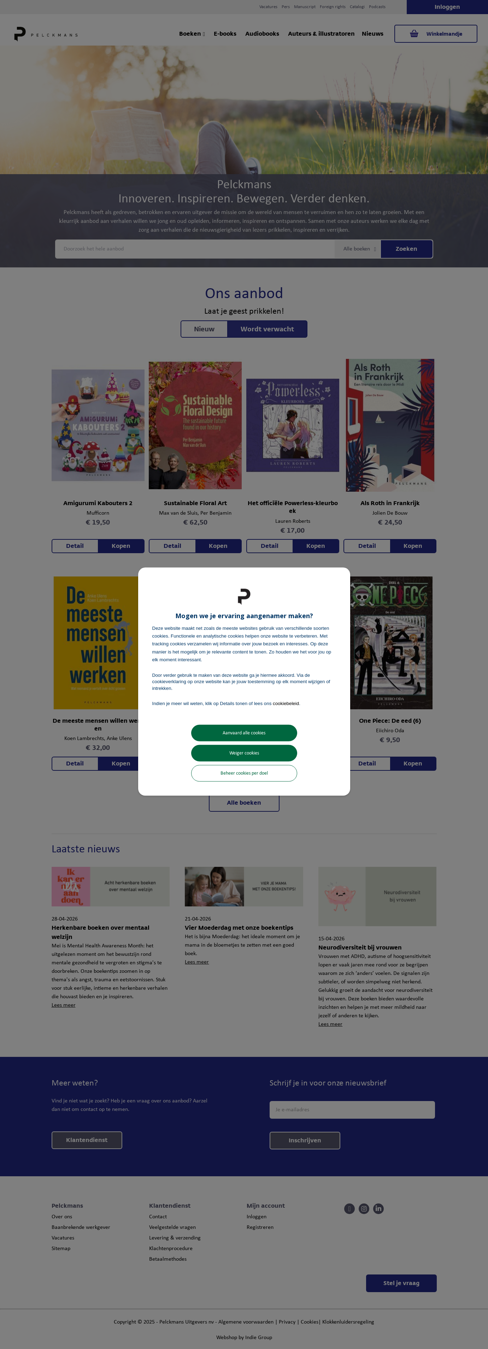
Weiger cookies (244, 753)
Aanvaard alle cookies (244, 733)
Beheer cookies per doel (244, 773)
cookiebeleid (286, 703)
